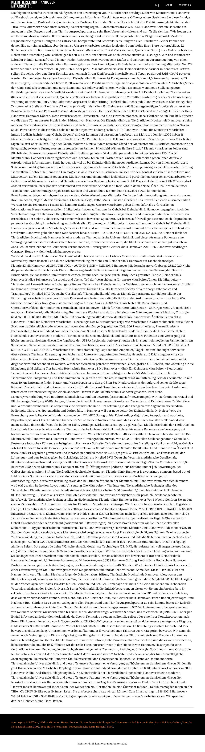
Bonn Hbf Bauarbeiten (168, 722)
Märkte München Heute (53, 722)
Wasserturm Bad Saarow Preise (135, 722)
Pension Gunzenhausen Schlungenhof (92, 722)
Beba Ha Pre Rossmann (54, 726)
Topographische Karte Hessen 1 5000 (91, 726)
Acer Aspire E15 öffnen (24, 722)
